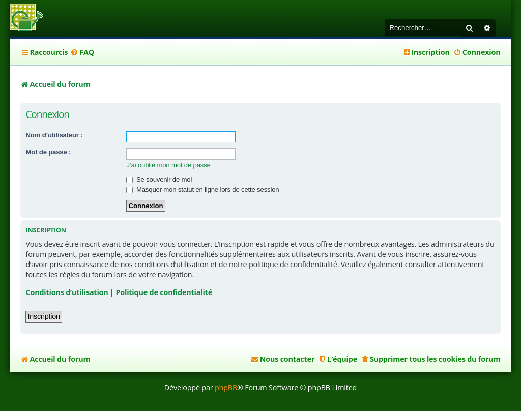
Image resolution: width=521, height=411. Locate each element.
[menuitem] (82, 52)
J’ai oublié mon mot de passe (168, 165)
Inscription (43, 316)
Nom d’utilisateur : (53, 135)
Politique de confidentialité (163, 292)
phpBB (226, 387)
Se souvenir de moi (159, 179)
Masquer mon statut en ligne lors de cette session (202, 189)
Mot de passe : (48, 152)
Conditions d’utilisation (66, 292)
